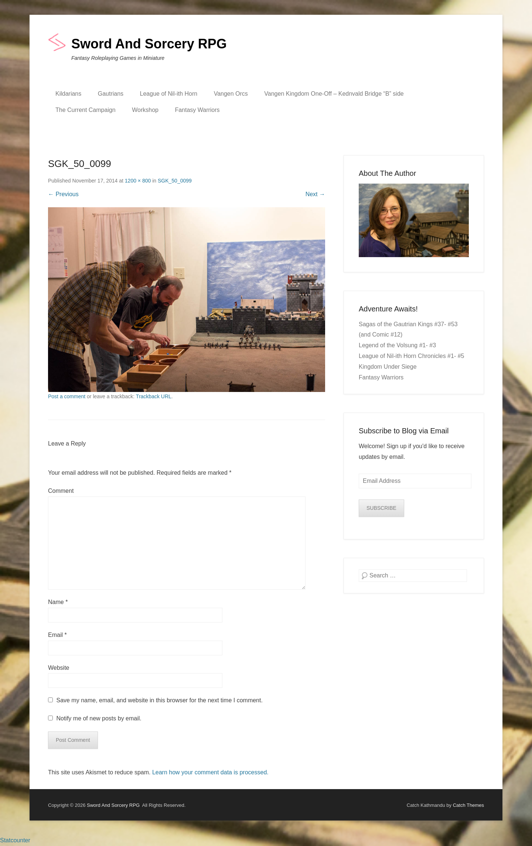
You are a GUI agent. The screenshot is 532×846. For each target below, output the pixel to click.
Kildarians (68, 94)
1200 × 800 (138, 181)
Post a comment (66, 396)
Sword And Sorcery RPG (149, 43)
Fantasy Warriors (197, 110)
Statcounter (15, 840)
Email (57, 635)
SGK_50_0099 (175, 181)
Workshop (145, 110)
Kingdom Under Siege (388, 367)
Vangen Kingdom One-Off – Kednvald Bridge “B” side (333, 94)
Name (58, 602)
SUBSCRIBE (381, 508)
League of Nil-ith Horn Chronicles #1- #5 (411, 356)
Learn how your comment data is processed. (210, 772)
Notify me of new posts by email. (98, 718)
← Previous (63, 194)
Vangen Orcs (231, 94)
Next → (315, 194)
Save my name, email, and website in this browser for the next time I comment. (159, 700)
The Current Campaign (85, 110)
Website (58, 668)
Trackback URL (153, 396)
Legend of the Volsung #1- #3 (397, 345)
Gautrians (110, 94)
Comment (61, 491)
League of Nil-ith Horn (169, 94)
